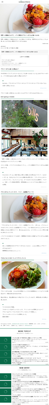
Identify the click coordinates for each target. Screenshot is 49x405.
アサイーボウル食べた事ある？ (8, 60)
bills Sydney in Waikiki (6, 61)
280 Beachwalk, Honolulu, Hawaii (20, 323)
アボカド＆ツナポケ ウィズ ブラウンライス (11, 64)
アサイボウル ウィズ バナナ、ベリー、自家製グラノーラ (14, 63)
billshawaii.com (44, 186)
